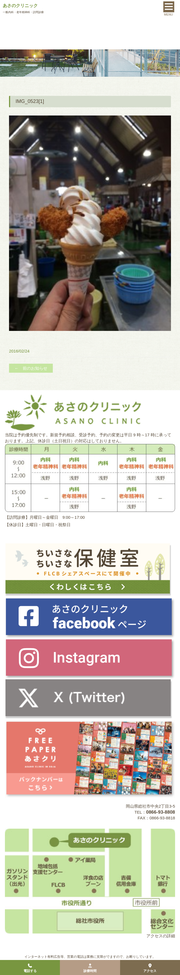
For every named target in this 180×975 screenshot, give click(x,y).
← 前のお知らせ (30, 368)
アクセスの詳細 (160, 935)
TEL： (154, 812)
